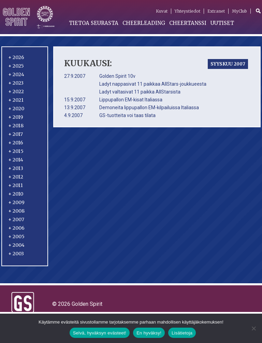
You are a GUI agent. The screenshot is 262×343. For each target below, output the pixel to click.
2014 (15, 160)
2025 (16, 66)
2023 (16, 83)
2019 (15, 117)
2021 (16, 100)
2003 (16, 254)
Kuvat (162, 11)
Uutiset (222, 23)
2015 (16, 151)
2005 (16, 236)
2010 (15, 194)
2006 (16, 228)
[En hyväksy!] (253, 328)
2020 (16, 108)
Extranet (216, 11)
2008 (16, 211)
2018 (16, 126)
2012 (15, 177)
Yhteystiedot (187, 11)
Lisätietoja (182, 332)
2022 (16, 91)
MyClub (239, 11)
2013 (15, 168)
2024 (16, 74)
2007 (16, 219)
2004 (16, 245)
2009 (16, 202)
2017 (15, 134)
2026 (16, 57)
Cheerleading (143, 23)
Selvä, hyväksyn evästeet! (100, 332)
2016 (15, 143)
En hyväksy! (148, 332)
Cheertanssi (187, 23)
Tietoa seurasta (93, 23)
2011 (15, 185)
